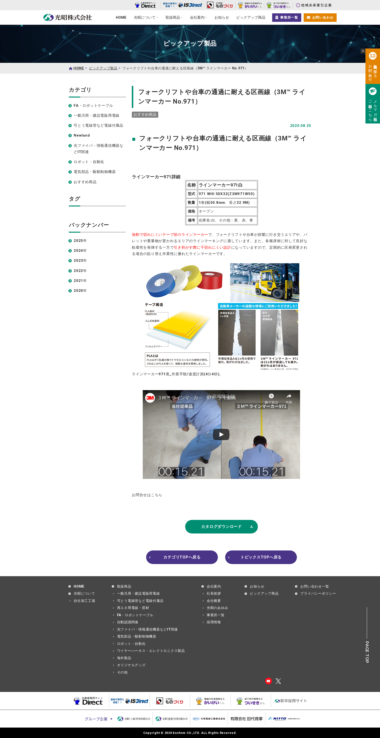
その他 (122, 672)
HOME (121, 17)
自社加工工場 (84, 601)
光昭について (145, 17)
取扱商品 (173, 17)
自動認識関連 (128, 622)
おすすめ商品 (85, 182)
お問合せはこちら (147, 495)
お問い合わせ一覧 (314, 586)
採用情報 (214, 622)
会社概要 (214, 601)
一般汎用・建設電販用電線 (96, 115)
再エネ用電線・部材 (133, 608)
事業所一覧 (286, 17)
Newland (82, 135)
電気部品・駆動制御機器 (95, 172)
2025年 (80, 240)
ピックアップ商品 (250, 17)
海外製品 (124, 658)
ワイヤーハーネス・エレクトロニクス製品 (151, 651)
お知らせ (221, 17)
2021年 (80, 281)
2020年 (80, 290)
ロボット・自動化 (89, 162)
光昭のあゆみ (217, 608)
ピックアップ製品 (103, 68)
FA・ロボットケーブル (93, 105)
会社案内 (197, 17)
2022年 (80, 271)
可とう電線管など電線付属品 (98, 125)
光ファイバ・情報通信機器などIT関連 (98, 148)
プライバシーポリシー (318, 593)
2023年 (80, 260)
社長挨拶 (214, 593)
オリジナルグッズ (131, 665)
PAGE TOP (367, 652)
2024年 (80, 250)
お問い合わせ (320, 17)
